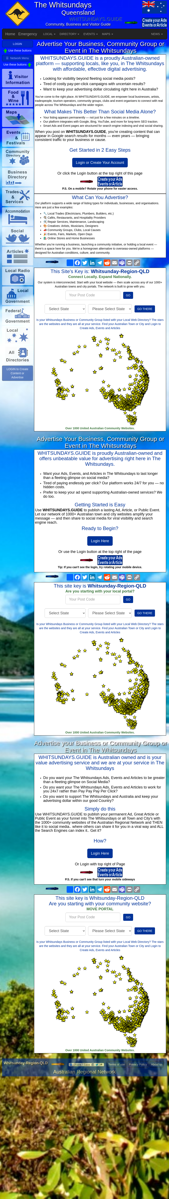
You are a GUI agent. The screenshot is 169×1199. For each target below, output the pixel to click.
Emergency (27, 34)
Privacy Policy (138, 1064)
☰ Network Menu (17, 58)
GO (128, 295)
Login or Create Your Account (100, 163)
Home (10, 34)
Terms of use (116, 1064)
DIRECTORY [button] (69, 34)
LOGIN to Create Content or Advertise (17, 373)
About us (156, 1064)
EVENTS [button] (90, 34)
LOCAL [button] (49, 34)
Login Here (100, 541)
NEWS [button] (157, 34)
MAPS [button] (107, 34)
